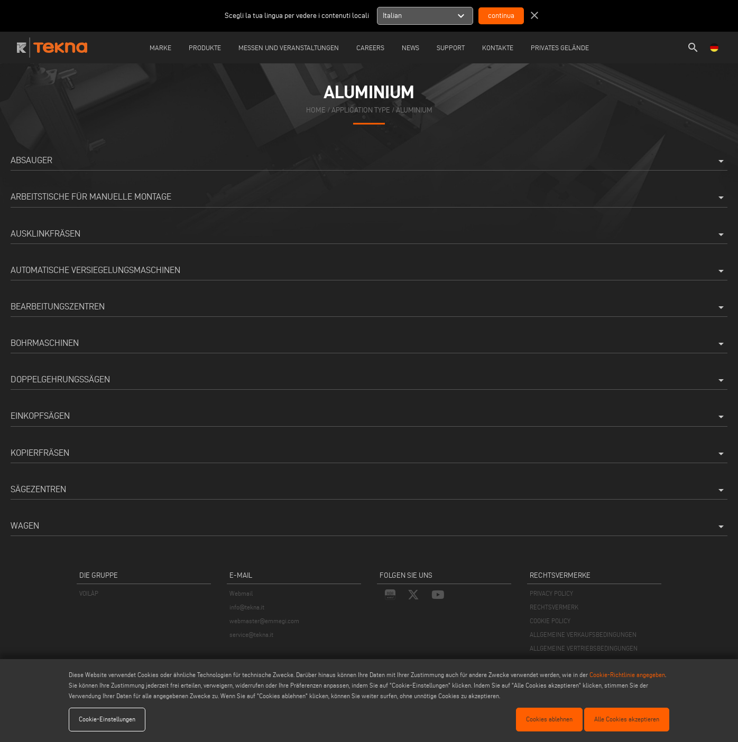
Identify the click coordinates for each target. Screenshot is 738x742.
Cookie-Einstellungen (107, 719)
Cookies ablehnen (549, 719)
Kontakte (497, 47)
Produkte (205, 47)
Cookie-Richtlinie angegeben (627, 674)
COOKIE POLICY (550, 620)
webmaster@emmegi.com (264, 620)
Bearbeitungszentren (369, 307)
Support (451, 47)
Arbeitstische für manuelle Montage (369, 197)
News (410, 47)
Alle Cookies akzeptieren (626, 719)
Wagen (369, 526)
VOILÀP (88, 593)
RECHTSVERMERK (554, 607)
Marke (160, 47)
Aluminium (414, 110)
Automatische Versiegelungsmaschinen (369, 271)
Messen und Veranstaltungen (288, 47)
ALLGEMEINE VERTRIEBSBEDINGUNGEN (584, 648)
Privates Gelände (560, 47)
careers (370, 47)
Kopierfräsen (369, 453)
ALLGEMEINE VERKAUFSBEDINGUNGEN (583, 634)
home (316, 110)
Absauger (369, 161)
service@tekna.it (251, 634)
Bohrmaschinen (369, 343)
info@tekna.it (246, 607)
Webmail (241, 593)
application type (360, 110)
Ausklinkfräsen (369, 234)
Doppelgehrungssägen (369, 380)
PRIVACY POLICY (551, 593)
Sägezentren (369, 490)
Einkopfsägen (369, 416)
